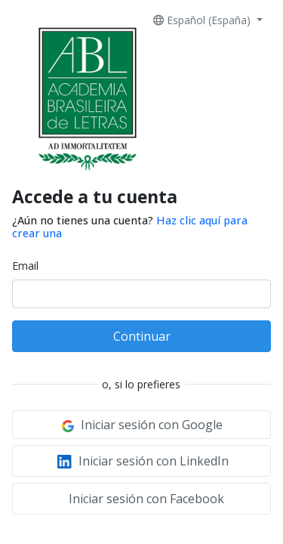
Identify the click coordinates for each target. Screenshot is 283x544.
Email (25, 265)
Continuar (142, 336)
